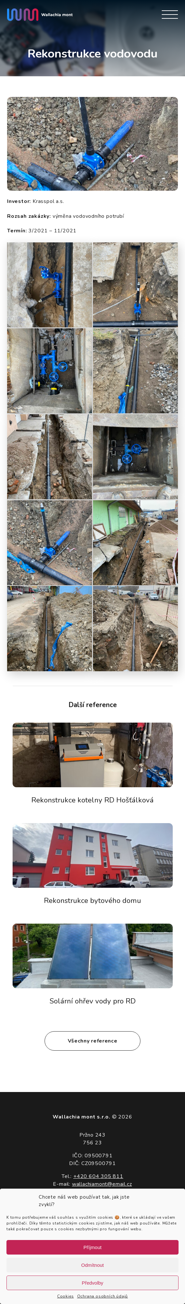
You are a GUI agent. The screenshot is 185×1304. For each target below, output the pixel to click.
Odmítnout (92, 1265)
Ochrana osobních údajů (102, 1296)
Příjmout (93, 1247)
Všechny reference (93, 1040)
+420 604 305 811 (98, 1176)
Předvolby (92, 1283)
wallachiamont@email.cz (102, 1184)
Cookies (65, 1296)
